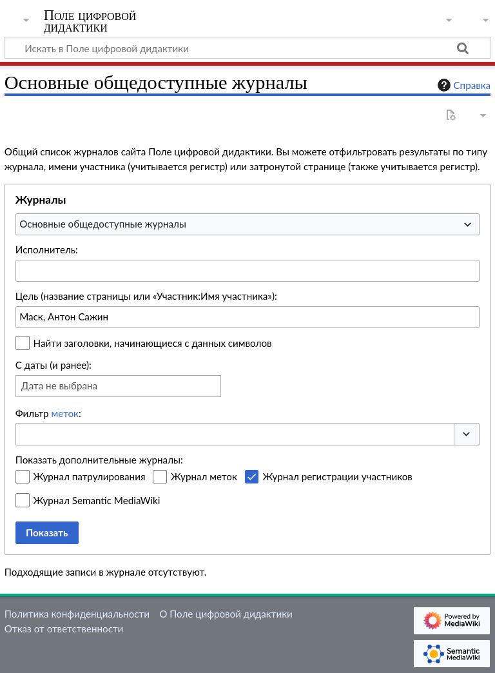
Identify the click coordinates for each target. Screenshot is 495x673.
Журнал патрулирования (90, 476)
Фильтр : (48, 413)
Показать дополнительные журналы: (99, 459)
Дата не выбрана (59, 385)
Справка (462, 85)
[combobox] (247, 224)
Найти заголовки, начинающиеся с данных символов (153, 343)
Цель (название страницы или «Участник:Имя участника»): (146, 296)
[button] (467, 434)
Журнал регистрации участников (337, 476)
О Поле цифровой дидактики (226, 613)
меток (65, 413)
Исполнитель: (46, 249)
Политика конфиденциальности (77, 613)
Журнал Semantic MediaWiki (97, 500)
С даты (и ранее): (53, 365)
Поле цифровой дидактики (90, 21)
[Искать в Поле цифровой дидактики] (247, 47)
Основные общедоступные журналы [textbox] (102, 223)
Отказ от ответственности (64, 628)
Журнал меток (204, 476)
